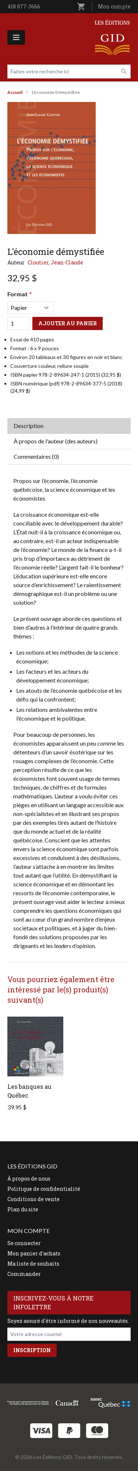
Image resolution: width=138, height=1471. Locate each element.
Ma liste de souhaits (33, 1263)
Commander (24, 1273)
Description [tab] (28, 425)
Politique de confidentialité (43, 1188)
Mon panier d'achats (33, 1253)
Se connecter (24, 1243)
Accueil (14, 92)
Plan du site (22, 1209)
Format (17, 293)
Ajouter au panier (67, 323)
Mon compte (114, 6)
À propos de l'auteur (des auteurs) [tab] (56, 441)
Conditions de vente (33, 1199)
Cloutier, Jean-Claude (55, 262)
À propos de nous (28, 1178)
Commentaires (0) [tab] (36, 456)
